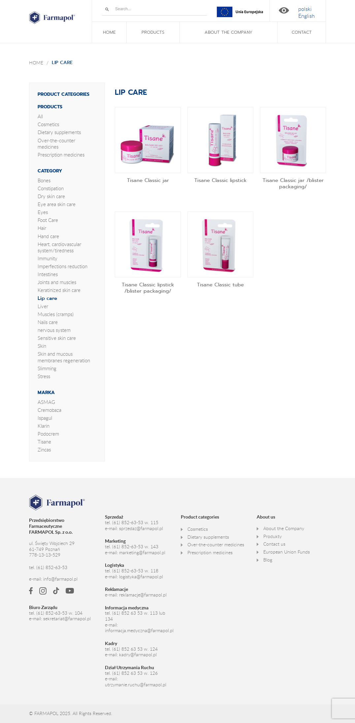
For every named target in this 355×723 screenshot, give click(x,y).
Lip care (47, 298)
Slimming (47, 368)
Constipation (51, 188)
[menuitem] (305, 9)
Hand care (48, 236)
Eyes (43, 212)
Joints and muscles (57, 282)
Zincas (44, 449)
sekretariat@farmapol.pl (67, 619)
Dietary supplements (59, 132)
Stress (44, 376)
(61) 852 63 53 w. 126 (135, 673)
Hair (42, 228)
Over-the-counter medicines (56, 143)
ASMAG (46, 402)
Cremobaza (49, 410)
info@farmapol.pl (60, 579)
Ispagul (45, 418)
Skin (42, 346)
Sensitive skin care (57, 338)
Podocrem (48, 433)
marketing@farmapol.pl (142, 553)
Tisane (44, 441)
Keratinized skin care (59, 290)
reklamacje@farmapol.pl (143, 595)
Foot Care (48, 220)
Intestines (48, 274)
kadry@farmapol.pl (138, 655)
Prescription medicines (61, 154)
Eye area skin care (57, 204)
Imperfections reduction (62, 266)
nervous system (54, 330)
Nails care (48, 322)
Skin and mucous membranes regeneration (64, 356)
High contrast (284, 10)
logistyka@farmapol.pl (141, 577)
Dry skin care (51, 196)
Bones (44, 180)
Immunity (47, 258)
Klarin (43, 425)
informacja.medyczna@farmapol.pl (139, 630)
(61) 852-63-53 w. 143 (135, 547)
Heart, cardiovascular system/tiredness (59, 247)
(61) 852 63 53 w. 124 (135, 649)
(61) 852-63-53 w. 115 (135, 522)
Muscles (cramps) (56, 314)
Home (36, 62)
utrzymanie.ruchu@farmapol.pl (135, 685)
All (40, 116)
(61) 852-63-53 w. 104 (59, 613)
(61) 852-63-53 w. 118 (135, 571)
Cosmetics (48, 124)
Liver (43, 306)
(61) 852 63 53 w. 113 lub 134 (135, 616)
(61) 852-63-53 (51, 567)
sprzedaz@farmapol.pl (141, 528)
